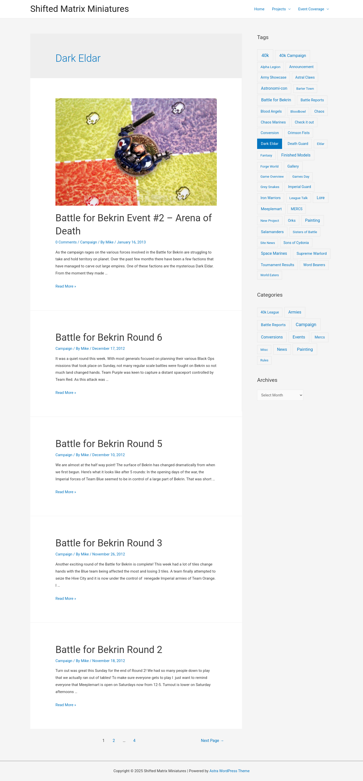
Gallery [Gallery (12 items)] (293, 166)
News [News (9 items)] (282, 349)
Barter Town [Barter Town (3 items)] (305, 88)
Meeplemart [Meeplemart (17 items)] (271, 209)
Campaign (89, 242)
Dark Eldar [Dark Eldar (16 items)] (270, 143)
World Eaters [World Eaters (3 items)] (269, 275)
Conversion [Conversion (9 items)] (270, 133)
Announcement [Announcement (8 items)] (301, 67)
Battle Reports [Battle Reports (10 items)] (312, 100)
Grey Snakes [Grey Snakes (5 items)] (269, 187)
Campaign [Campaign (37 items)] (306, 324)
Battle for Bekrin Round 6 (111, 337)
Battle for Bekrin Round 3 (111, 543)
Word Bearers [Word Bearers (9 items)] (314, 265)
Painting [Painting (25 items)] (305, 349)
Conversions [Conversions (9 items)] (272, 337)
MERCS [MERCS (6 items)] (296, 209)
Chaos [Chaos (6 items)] (319, 111)
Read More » (65, 286)
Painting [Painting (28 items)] (312, 220)
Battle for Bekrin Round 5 (111, 444)
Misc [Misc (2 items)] (264, 350)
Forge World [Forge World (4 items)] (269, 166)
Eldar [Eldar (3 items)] (320, 144)
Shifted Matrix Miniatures (79, 9)
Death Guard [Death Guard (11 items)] (298, 143)
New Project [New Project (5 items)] (269, 220)
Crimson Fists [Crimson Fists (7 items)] (299, 133)
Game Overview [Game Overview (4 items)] (272, 176)
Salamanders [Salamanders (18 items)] (272, 232)
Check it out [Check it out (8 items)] (304, 122)
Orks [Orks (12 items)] (291, 220)
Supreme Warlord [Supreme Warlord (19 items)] (312, 253)
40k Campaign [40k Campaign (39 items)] (292, 55)
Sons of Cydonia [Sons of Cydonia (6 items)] (296, 243)
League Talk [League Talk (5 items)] (298, 198)
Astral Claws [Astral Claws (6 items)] (305, 77)
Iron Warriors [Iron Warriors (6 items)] (271, 198)
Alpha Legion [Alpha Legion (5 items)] (270, 67)
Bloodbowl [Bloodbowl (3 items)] (298, 111)
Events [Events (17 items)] (299, 336)
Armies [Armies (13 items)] (294, 312)
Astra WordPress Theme (229, 771)
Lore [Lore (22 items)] (321, 197)
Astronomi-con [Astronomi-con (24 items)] (274, 88)
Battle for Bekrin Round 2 (111, 649)
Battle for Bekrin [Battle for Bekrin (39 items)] (276, 100)
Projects (279, 9)
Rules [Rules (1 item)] (264, 360)
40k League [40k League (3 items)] (270, 312)
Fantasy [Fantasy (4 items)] (266, 155)
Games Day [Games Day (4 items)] (300, 176)
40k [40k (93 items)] (265, 55)
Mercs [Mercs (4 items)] (320, 337)
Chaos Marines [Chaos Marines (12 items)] (273, 122)
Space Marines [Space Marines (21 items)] (274, 253)
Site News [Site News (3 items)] (267, 243)
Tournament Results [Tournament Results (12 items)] (277, 265)
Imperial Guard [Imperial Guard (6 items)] (299, 187)
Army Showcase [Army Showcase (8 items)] (273, 77)
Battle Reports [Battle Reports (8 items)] (273, 325)
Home (259, 9)
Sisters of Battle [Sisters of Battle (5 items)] (305, 232)
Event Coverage (311, 9)
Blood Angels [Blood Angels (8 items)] (271, 111)
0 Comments (66, 242)
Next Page (211, 740)
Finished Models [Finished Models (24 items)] (296, 155)
